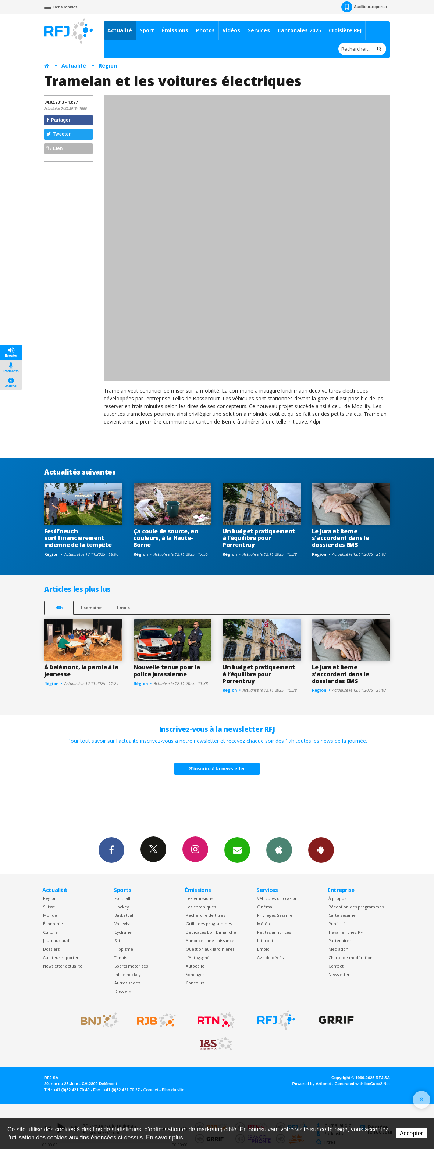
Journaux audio (58, 940)
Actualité (119, 30)
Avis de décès (270, 957)
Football (122, 898)
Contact (336, 965)
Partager (58, 120)
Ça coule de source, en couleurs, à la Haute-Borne (166, 538)
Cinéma (264, 906)
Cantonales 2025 (299, 30)
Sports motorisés (131, 965)
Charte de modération (350, 957)
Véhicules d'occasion (277, 898)
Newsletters (237, 849)
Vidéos (231, 30)
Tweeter (58, 134)
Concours (195, 982)
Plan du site (173, 1090)
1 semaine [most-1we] (91, 607)
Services (259, 30)
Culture (50, 932)
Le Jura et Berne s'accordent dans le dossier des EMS (340, 538)
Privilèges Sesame (274, 915)
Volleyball (123, 923)
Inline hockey (127, 974)
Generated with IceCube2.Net (362, 1083)
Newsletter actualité (62, 965)
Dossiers (51, 949)
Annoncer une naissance (210, 940)
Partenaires (339, 940)
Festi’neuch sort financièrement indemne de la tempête (77, 538)
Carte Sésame (342, 915)
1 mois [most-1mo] (123, 607)
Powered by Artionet (311, 1083)
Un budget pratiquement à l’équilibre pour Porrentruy (259, 538)
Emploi (264, 949)
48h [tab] (59, 607)
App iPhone (279, 849)
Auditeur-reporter (364, 6)
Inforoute (266, 940)
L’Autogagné (198, 957)
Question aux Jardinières (210, 949)
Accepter (411, 1133)
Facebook (111, 849)
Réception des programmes (356, 906)
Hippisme (123, 949)
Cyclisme (123, 932)
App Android (321, 849)
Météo (263, 923)
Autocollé (195, 965)
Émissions (175, 30)
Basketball (124, 915)
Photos (205, 30)
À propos (337, 898)
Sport (147, 30)
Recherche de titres (205, 915)
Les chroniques (201, 906)
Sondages (195, 974)
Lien (54, 148)
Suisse (49, 906)
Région (108, 65)
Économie (53, 923)
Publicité (337, 923)
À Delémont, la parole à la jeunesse (81, 670)
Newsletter (339, 974)
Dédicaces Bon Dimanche (211, 932)
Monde (50, 915)
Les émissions (199, 898)
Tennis (120, 957)
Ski (117, 940)
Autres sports (127, 982)
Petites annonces (274, 932)
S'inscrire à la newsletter (217, 768)
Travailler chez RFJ (346, 932)
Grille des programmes (209, 923)
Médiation (338, 949)
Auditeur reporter (61, 957)
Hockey (121, 906)
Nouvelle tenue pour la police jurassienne (167, 670)
